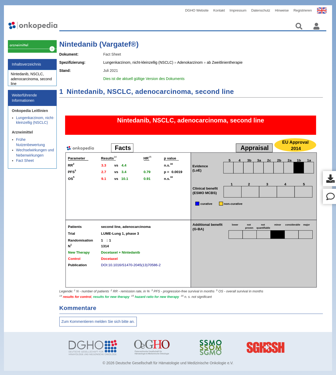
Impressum (238, 10)
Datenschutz (260, 10)
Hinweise (282, 10)
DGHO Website (196, 10)
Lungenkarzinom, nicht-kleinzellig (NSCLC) (35, 123)
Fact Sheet (25, 163)
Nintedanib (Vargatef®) (99, 44)
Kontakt (219, 10)
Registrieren (302, 10)
